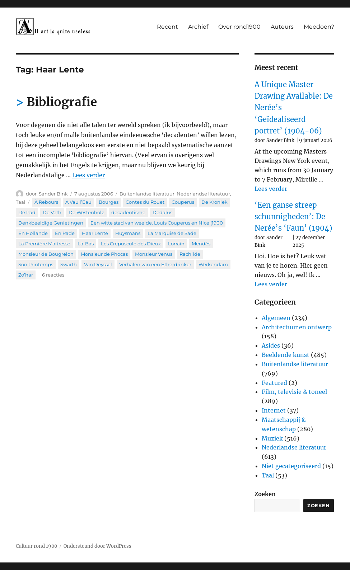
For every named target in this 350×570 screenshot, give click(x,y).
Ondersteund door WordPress (97, 546)
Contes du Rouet (145, 202)
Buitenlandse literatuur (147, 194)
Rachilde (189, 254)
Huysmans (127, 233)
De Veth (52, 212)
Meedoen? (319, 26)
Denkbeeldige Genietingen (50, 223)
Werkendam (213, 264)
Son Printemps (35, 264)
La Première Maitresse (44, 243)
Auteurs (282, 26)
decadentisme (128, 212)
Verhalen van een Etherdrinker (155, 264)
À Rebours (46, 202)
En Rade (65, 233)
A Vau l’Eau (78, 202)
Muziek (272, 438)
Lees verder (88, 175)
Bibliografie (62, 102)
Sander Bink (53, 194)
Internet (274, 410)
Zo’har (25, 275)
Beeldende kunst (285, 354)
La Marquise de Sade (172, 233)
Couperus (183, 202)
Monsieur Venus (153, 254)
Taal (20, 202)
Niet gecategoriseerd (291, 466)
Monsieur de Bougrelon (46, 254)
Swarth (68, 264)
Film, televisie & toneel (294, 391)
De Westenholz (86, 212)
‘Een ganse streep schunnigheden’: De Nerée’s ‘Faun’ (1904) (293, 217)
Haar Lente (95, 233)
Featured (274, 382)
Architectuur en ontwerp (297, 327)
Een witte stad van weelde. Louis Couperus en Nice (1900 (156, 223)
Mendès (201, 243)
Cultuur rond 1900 (36, 546)
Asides (271, 345)
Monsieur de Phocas (104, 254)
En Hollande (33, 233)
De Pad (27, 212)
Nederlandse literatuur (203, 194)
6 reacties (53, 275)
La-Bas (86, 243)
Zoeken (265, 494)
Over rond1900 (239, 26)
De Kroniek (214, 202)
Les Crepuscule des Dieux (131, 243)
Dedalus (162, 212)
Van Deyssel (98, 264)
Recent (167, 26)
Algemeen (276, 317)
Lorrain (176, 243)
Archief (198, 26)
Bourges (108, 202)
